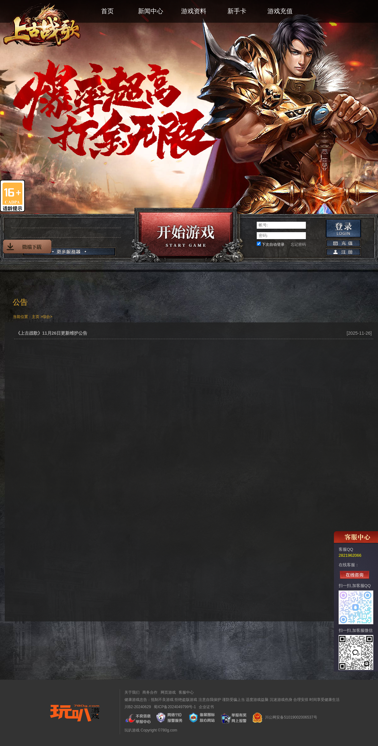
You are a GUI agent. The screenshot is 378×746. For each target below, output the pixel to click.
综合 (46, 316)
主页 (35, 316)
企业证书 (206, 707)
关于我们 (132, 692)
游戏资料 (193, 11)
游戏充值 (280, 11)
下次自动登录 (273, 244)
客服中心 (186, 692)
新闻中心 (150, 11)
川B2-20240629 (137, 707)
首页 (107, 11)
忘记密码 (298, 244)
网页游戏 (168, 692)
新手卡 (236, 11)
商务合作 (150, 692)
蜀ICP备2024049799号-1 (175, 707)
